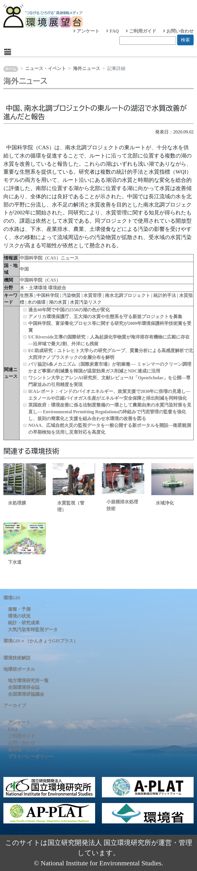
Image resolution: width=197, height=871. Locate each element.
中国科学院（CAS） (40, 280)
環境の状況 (19, 616)
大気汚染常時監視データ (33, 629)
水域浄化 (165, 503)
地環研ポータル (19, 669)
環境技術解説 (17, 657)
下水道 (15, 562)
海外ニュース (86, 68)
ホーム (10, 69)
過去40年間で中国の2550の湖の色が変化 (69, 309)
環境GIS (11, 597)
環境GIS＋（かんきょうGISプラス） (40, 640)
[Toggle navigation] (7, 52)
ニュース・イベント (45, 68)
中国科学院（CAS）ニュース (49, 257)
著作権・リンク (24, 749)
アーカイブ (14, 705)
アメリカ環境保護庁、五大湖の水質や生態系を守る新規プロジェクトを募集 (105, 316)
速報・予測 (19, 609)
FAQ (112, 31)
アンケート (86, 31)
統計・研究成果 (24, 622)
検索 (185, 39)
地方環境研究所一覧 (28, 680)
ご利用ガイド (141, 31)
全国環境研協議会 (26, 694)
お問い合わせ (178, 31)
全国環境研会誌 (24, 687)
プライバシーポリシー (30, 756)
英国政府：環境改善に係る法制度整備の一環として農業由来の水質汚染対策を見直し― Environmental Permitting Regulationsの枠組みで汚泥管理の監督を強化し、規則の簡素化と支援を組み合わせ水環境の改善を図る (109, 412)
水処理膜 (17, 503)
